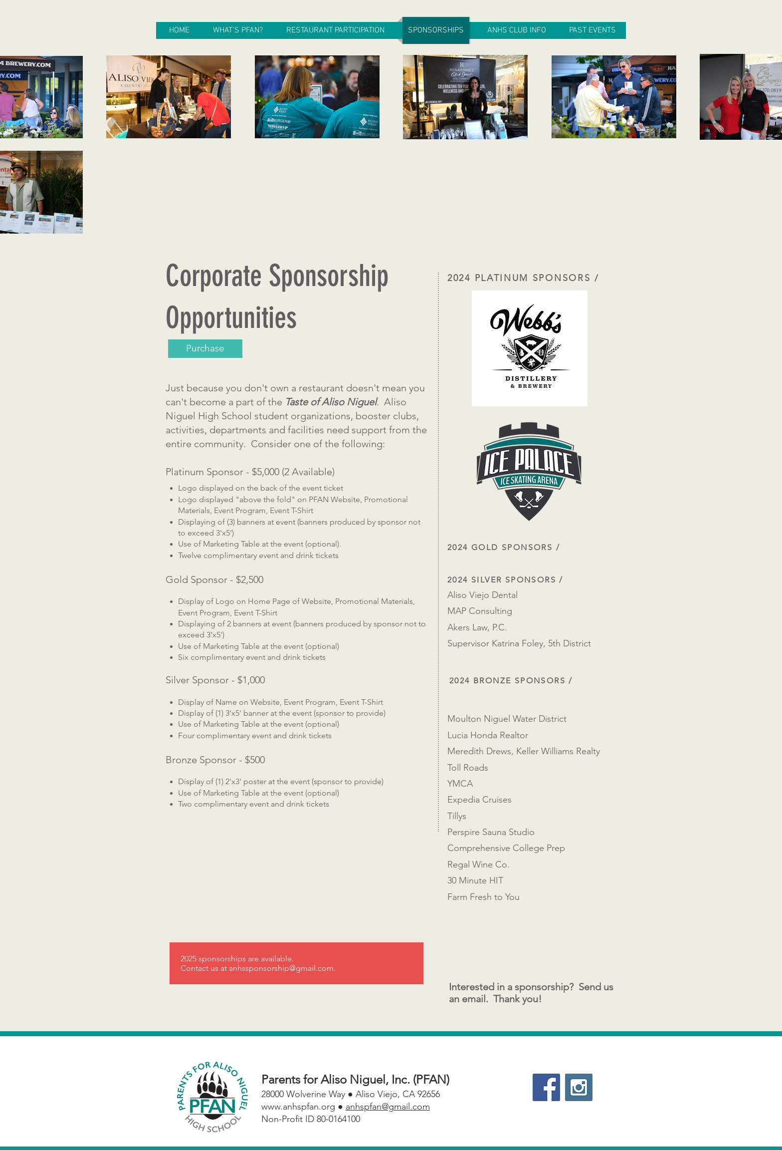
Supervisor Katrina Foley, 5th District (519, 643)
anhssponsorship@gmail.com (281, 968)
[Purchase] (205, 348)
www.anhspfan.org (298, 1106)
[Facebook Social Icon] (546, 1087)
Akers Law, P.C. (477, 627)
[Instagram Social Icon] (578, 1087)
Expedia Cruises (479, 799)
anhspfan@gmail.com (388, 1106)
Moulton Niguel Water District (507, 718)
